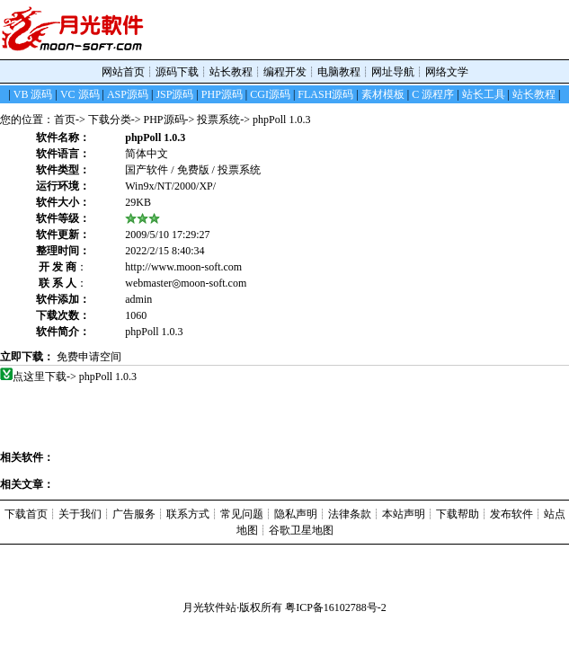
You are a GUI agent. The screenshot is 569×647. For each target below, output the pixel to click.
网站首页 (123, 72)
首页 (65, 119)
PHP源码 (164, 119)
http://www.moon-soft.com (183, 267)
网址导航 (392, 72)
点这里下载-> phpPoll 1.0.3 (75, 376)
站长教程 (231, 72)
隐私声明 (295, 514)
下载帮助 (457, 514)
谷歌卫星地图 (301, 530)
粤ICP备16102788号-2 (336, 607)
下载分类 (109, 119)
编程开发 (285, 72)
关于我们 (80, 514)
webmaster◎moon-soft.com (185, 283)
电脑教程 (338, 72)
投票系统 (218, 119)
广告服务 (134, 514)
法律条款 (349, 514)
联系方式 (187, 514)
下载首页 (26, 514)
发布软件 (511, 514)
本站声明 (403, 514)
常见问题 (241, 514)
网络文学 (446, 72)
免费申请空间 (89, 356)
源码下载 (177, 72)
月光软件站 (209, 607)
